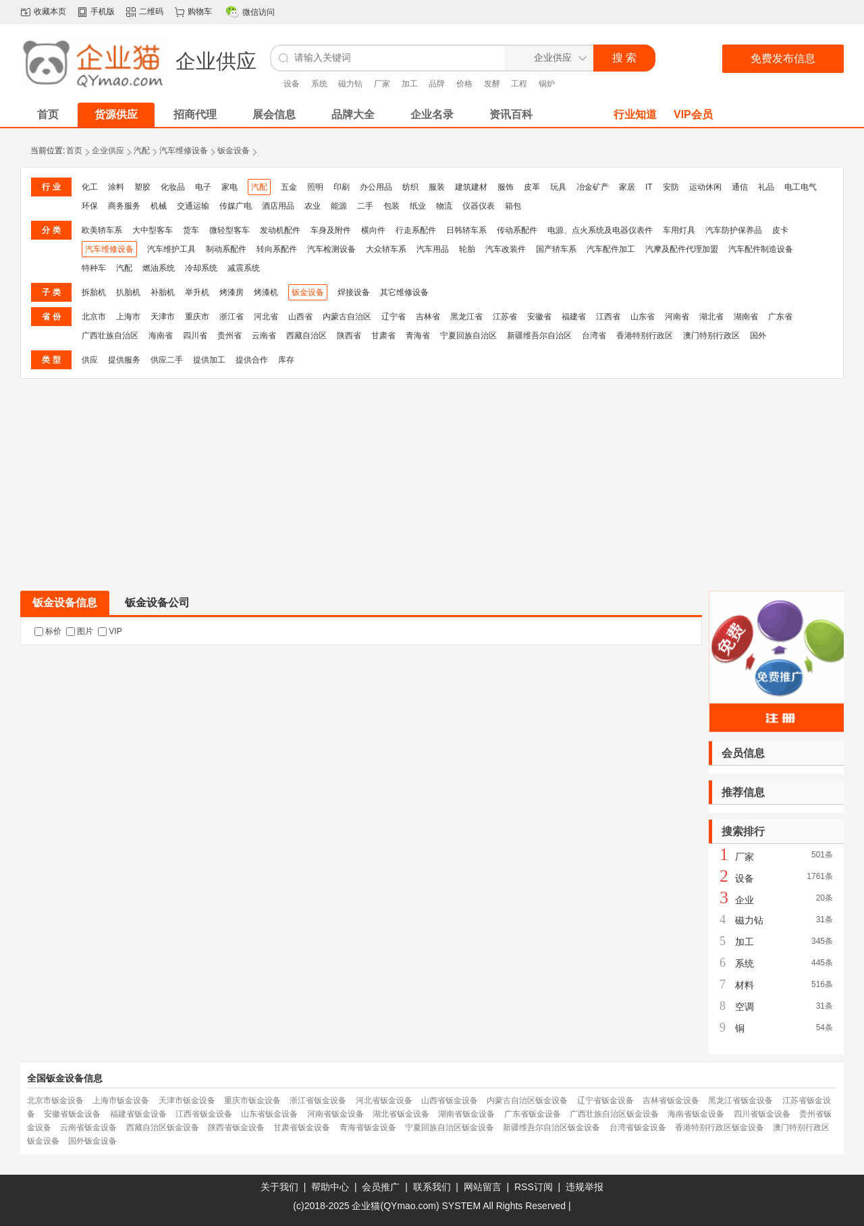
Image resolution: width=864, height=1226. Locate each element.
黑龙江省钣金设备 (740, 1100)
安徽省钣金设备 (72, 1114)
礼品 (766, 187)
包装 (391, 206)
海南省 (160, 335)
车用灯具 (679, 230)
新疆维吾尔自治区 (539, 335)
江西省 (608, 316)
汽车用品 (432, 249)
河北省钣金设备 (384, 1100)
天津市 (163, 316)
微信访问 (258, 12)
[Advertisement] (432, 480)
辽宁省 (393, 316)
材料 (744, 985)
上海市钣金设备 (120, 1100)
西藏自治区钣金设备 (162, 1127)
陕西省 (349, 335)
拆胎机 (94, 292)
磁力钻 (350, 83)
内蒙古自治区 (347, 316)
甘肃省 (383, 335)
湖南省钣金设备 (466, 1114)
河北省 (266, 316)
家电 (229, 187)
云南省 (264, 335)
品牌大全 (353, 114)
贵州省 (229, 335)
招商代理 (195, 114)
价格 (464, 83)
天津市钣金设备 (187, 1100)
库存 (286, 360)
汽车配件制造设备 (760, 249)
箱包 (513, 206)
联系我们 (432, 1186)
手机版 (102, 11)
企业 (744, 900)
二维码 (151, 11)
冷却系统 (201, 268)
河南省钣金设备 (335, 1114)
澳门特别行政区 (711, 335)
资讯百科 (511, 114)
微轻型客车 (229, 230)
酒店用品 (278, 206)
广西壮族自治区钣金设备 (614, 1114)
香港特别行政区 (644, 335)
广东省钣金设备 (532, 1114)
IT (649, 187)
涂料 (116, 187)
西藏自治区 (306, 335)
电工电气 (800, 187)
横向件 (373, 230)
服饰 (505, 187)
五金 (289, 187)
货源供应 (116, 114)
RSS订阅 (533, 1186)
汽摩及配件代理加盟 (681, 249)
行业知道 (635, 114)
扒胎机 (128, 292)
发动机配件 (280, 230)
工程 (519, 83)
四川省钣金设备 (762, 1114)
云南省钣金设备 (88, 1127)
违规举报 (584, 1186)
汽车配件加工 (611, 249)
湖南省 (746, 316)
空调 (744, 1006)
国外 (758, 335)
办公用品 (376, 187)
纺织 (410, 187)
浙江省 (231, 316)
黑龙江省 (466, 316)
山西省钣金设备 (449, 1100)
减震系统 (243, 268)
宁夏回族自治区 (468, 335)
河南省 (677, 316)
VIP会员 (693, 114)
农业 (312, 206)
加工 (410, 83)
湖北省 (711, 316)
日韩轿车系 (466, 230)
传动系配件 (517, 230)
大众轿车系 (386, 249)
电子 (203, 187)
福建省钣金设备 (138, 1114)
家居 (627, 187)
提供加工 (209, 360)
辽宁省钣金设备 (605, 1100)
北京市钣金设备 (55, 1100)
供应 (90, 360)
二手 (365, 206)
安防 (671, 187)
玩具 (558, 187)
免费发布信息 (783, 58)
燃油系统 (158, 268)
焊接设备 (354, 292)
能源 (339, 206)
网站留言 (483, 1186)
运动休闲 (705, 187)
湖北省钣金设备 (401, 1114)
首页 (74, 150)
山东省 (642, 316)
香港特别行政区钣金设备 (719, 1127)
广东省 (780, 316)
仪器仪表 (478, 206)
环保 (90, 206)
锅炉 (547, 83)
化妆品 (173, 187)
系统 (319, 83)
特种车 (94, 268)
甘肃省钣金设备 (301, 1127)
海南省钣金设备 (696, 1114)
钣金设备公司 (157, 602)
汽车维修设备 (183, 150)
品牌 (437, 83)
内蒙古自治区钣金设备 (527, 1100)
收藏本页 (50, 11)
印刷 (341, 187)
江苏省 (505, 316)
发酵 (492, 83)
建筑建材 (471, 187)
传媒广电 (235, 206)
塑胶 (142, 187)
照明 (315, 187)
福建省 (574, 316)
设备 (292, 83)
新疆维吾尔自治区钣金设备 (551, 1127)
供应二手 (167, 360)
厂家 (382, 83)
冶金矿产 (592, 187)
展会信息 (274, 114)
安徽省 (539, 316)
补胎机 (163, 292)
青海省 (418, 335)
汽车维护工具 (171, 249)
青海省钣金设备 (368, 1127)
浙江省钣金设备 (318, 1100)
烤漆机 (266, 292)
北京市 (94, 316)
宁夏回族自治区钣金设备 (449, 1127)
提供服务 (124, 360)
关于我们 (279, 1186)
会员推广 (381, 1186)
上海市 (128, 316)
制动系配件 (226, 249)
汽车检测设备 (331, 249)
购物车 (200, 11)
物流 (444, 206)
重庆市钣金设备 (252, 1100)
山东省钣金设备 (269, 1114)
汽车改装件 (505, 249)
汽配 (142, 150)
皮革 (532, 187)
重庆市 (197, 316)
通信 (740, 187)
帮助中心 (330, 1186)
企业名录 (432, 114)
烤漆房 (231, 292)
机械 (159, 206)
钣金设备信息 (64, 602)
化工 (90, 187)
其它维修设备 (404, 292)
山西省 (300, 316)
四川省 (195, 335)
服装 (437, 187)
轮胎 (467, 249)
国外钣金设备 (92, 1141)
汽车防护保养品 (733, 230)
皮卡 (780, 230)
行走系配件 (416, 230)
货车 (191, 230)
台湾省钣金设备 (638, 1127)
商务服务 (124, 206)
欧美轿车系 (102, 230)
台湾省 (594, 335)
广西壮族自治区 (110, 335)
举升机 (197, 292)
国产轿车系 (556, 249)
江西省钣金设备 (204, 1114)
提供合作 (252, 360)
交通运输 (193, 206)
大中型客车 (152, 230)
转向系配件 (276, 249)
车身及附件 (330, 230)
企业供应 (108, 150)
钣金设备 (233, 150)
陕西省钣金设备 (236, 1127)
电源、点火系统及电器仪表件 (600, 230)
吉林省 (428, 316)
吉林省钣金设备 (671, 1100)
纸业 (418, 206)
